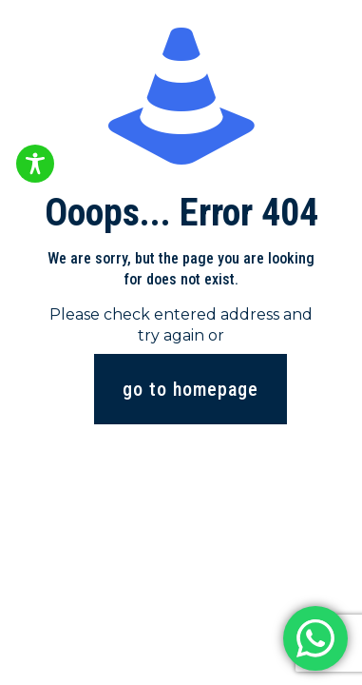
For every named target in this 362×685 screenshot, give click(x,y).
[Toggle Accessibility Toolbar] (35, 164)
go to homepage (190, 389)
